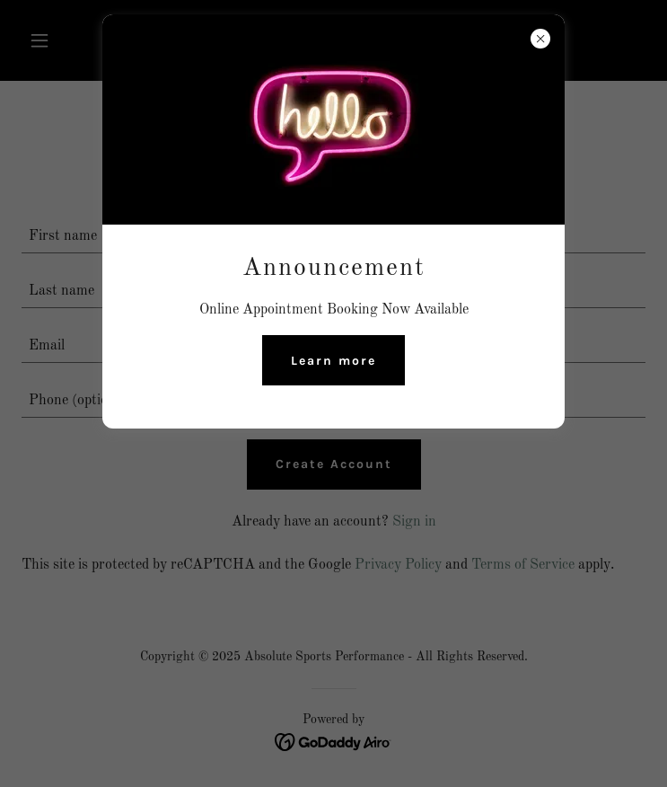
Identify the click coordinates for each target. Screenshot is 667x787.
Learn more (333, 360)
